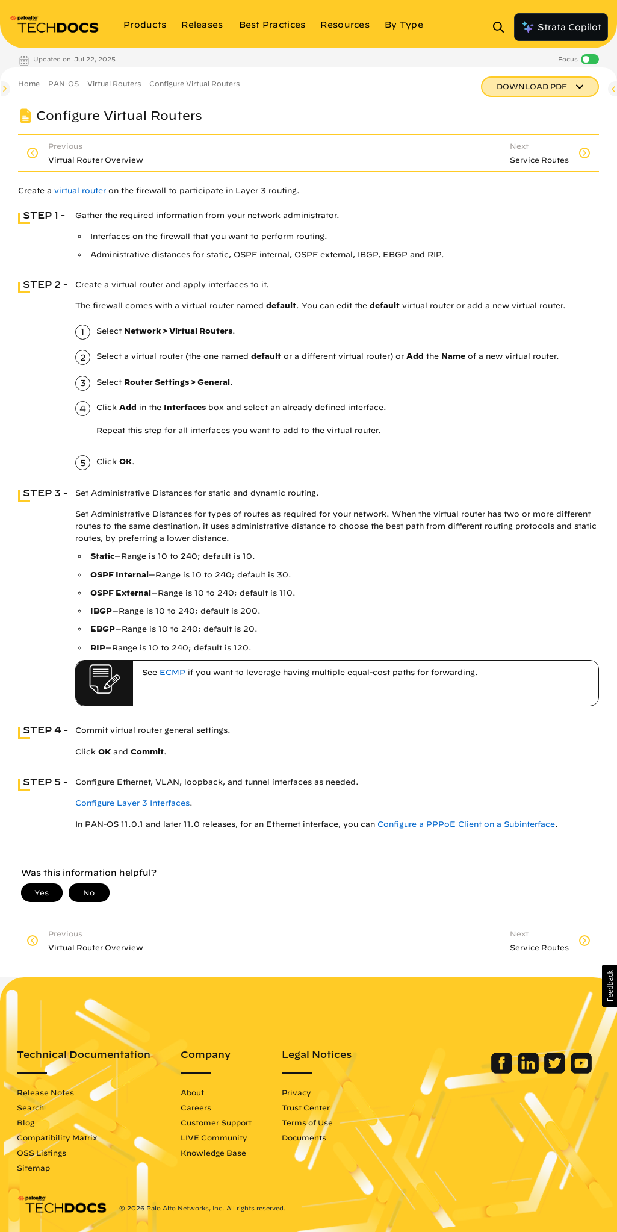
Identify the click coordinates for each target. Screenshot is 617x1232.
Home (29, 83)
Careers (196, 1107)
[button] (609, 986)
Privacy (296, 1092)
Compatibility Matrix (57, 1137)
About (192, 1092)
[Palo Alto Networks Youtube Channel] (581, 1070)
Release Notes (45, 1092)
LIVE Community (214, 1137)
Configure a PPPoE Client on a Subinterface (466, 824)
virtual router (80, 190)
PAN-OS (63, 83)
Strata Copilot (561, 27)
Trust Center (306, 1107)
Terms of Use (307, 1122)
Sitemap (33, 1167)
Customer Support (216, 1122)
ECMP (172, 672)
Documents (304, 1137)
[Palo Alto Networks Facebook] (503, 1070)
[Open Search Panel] (502, 27)
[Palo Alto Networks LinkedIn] (529, 1070)
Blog (25, 1122)
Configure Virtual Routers (194, 83)
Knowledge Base (213, 1152)
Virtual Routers (114, 83)
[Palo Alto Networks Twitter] (556, 1070)
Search (30, 1107)
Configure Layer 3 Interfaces (132, 802)
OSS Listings (41, 1152)
